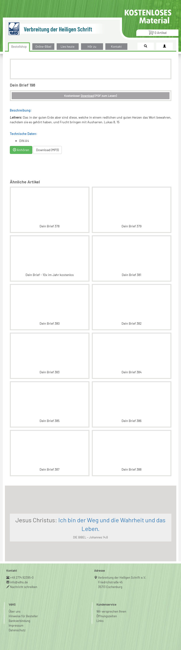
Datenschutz (17, 630)
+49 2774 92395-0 (21, 577)
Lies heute (67, 46)
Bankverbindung (19, 621)
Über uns (14, 611)
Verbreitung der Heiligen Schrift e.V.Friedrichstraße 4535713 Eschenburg (122, 582)
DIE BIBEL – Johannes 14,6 (90, 537)
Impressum (16, 625)
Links (99, 621)
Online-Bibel (43, 46)
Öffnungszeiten (106, 616)
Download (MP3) (47, 150)
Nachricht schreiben (23, 587)
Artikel (157, 32)
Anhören (21, 150)
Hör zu (92, 46)
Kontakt (116, 46)
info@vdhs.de (19, 582)
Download (87, 96)
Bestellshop (19, 46)
